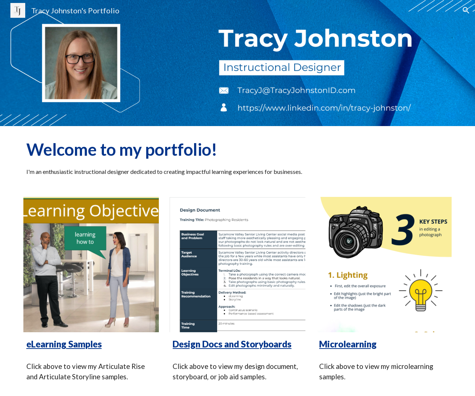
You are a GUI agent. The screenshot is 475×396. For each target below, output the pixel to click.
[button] (466, 10)
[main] (237, 157)
